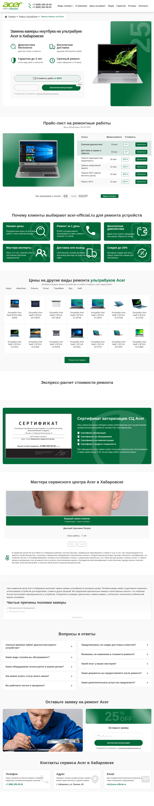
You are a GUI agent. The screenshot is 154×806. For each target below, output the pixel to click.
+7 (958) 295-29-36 (42, 4)
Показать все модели (77, 360)
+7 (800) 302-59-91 (42, 7)
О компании (81, 6)
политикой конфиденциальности (47, 94)
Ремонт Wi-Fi (87, 182)
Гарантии (121, 6)
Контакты (143, 6)
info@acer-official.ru (116, 784)
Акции (111, 6)
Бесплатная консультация (118, 743)
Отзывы (132, 6)
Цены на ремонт (98, 6)
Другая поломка (109, 196)
